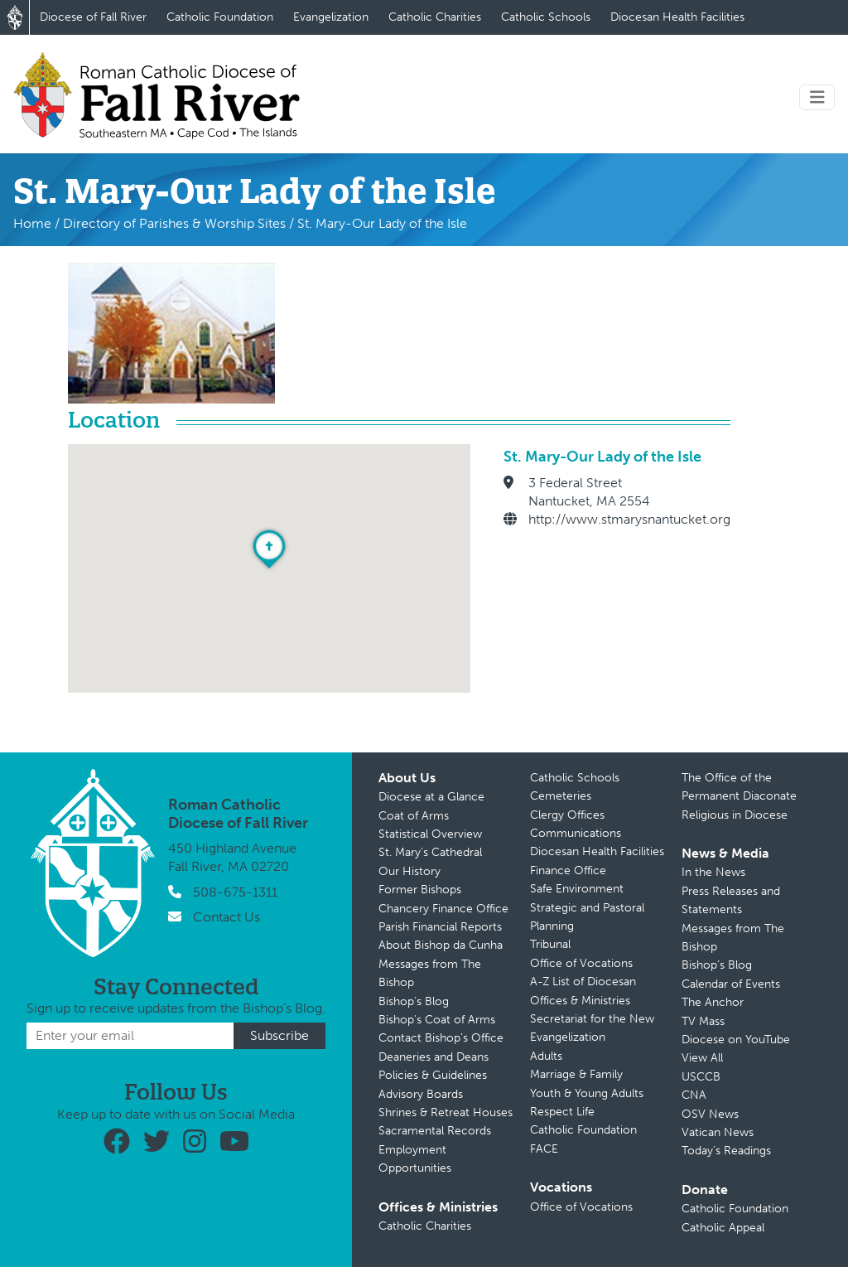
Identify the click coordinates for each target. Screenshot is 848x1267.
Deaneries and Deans (433, 1057)
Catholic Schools (545, 17)
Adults (546, 1056)
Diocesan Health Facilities (677, 17)
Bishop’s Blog (413, 1001)
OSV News (710, 1114)
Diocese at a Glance (431, 797)
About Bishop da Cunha (440, 945)
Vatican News (718, 1132)
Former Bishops (419, 890)
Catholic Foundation (219, 17)
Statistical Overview (430, 834)
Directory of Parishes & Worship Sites (174, 223)
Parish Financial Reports (440, 927)
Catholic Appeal (723, 1228)
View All (702, 1058)
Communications (575, 833)
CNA (694, 1095)
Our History (409, 871)
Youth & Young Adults (586, 1093)
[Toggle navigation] (817, 97)
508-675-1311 (235, 892)
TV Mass (703, 1021)
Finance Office (568, 870)
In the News (713, 872)
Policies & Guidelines (432, 1075)
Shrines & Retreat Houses (445, 1112)
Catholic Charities (434, 17)
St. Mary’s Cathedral (430, 852)
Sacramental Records (434, 1131)
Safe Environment (577, 889)
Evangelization (331, 17)
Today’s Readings (726, 1151)
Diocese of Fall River (93, 17)
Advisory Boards (420, 1094)
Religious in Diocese (735, 815)
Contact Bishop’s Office (441, 1038)
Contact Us (226, 917)
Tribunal (550, 944)
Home (32, 223)
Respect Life (562, 1112)
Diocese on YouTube (736, 1039)
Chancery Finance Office (443, 909)
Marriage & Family (576, 1074)
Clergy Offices (567, 815)
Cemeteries (560, 796)
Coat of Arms (413, 816)
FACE (544, 1149)
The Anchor (713, 1002)
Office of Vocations (581, 963)
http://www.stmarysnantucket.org (629, 519)
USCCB (701, 1077)
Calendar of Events (731, 984)
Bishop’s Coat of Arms (436, 1020)
